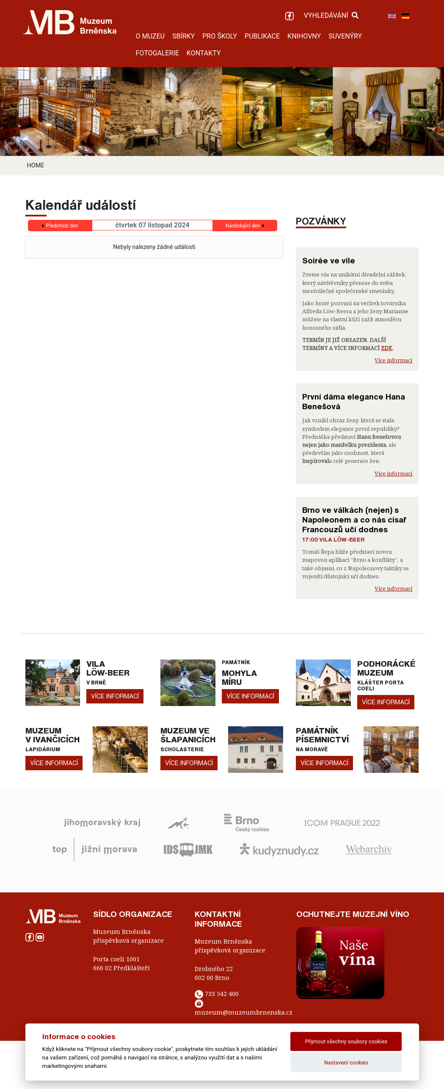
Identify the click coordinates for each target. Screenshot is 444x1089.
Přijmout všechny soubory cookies (346, 1041)
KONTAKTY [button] (204, 53)
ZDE (386, 348)
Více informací (393, 360)
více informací (115, 696)
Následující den (243, 226)
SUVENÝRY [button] (345, 36)
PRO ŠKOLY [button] (219, 36)
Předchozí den (62, 226)
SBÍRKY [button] (183, 36)
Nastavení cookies (346, 1062)
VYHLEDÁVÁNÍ (331, 15)
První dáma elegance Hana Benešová (353, 401)
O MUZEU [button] (150, 36)
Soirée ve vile (328, 260)
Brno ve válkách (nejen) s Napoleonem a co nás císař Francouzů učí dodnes (354, 519)
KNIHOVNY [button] (304, 36)
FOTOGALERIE (157, 53)
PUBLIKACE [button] (262, 36)
